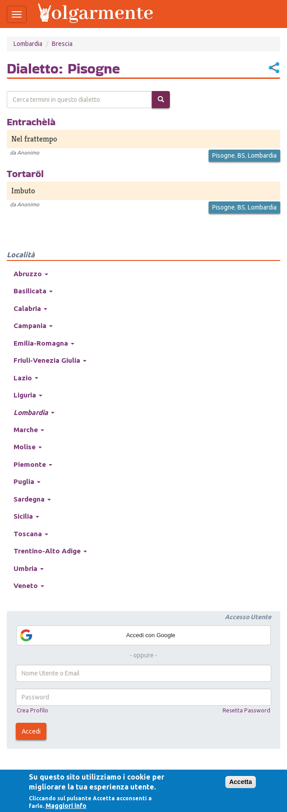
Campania (33, 325)
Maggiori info (66, 805)
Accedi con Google (97, 635)
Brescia (62, 43)
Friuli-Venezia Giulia (50, 360)
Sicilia (26, 516)
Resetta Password (246, 710)
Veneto (29, 585)
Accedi (31, 731)
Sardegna (32, 499)
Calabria (30, 308)
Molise (28, 447)
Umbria (29, 568)
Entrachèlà (31, 121)
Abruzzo (31, 274)
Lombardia (28, 43)
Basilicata (33, 291)
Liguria (28, 395)
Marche (29, 429)
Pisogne (223, 155)
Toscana (31, 534)
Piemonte (33, 464)
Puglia (27, 481)
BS (241, 155)
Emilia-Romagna (44, 343)
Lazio (26, 378)
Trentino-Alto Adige (50, 551)
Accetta (240, 781)
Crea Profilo (32, 710)
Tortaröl (25, 173)
